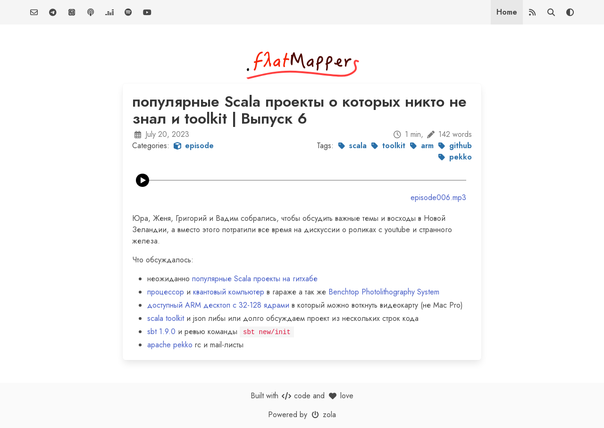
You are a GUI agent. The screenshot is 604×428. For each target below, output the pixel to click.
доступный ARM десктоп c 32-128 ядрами (218, 305)
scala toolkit (165, 318)
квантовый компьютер (228, 291)
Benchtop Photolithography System (383, 291)
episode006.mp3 (438, 197)
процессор (165, 291)
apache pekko (170, 344)
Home (506, 12)
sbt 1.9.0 (161, 331)
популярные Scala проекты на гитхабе (255, 278)
